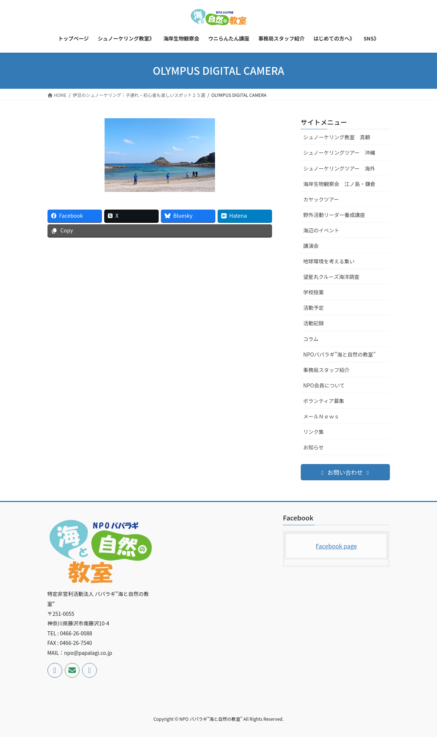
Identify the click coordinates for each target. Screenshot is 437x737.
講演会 (311, 245)
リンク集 (313, 431)
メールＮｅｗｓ (321, 416)
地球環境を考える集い (329, 261)
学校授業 (313, 292)
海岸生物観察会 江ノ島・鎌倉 (339, 183)
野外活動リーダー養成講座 (334, 214)
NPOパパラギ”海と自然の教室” (339, 354)
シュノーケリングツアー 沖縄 (339, 152)
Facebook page (336, 545)
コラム (311, 339)
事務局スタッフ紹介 (326, 369)
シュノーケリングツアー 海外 (339, 168)
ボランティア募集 (323, 400)
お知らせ (313, 447)
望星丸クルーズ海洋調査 (331, 276)
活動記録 (313, 323)
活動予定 (313, 307)
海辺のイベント (321, 230)
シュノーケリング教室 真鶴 (336, 137)
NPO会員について (324, 385)
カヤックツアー (321, 199)
